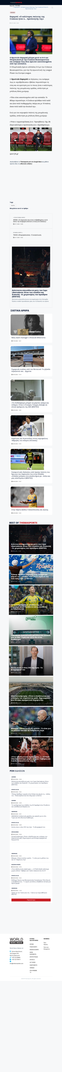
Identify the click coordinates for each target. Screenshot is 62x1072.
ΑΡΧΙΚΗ (32, 1030)
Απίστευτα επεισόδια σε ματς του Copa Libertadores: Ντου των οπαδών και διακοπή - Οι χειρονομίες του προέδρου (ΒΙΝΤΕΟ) (29, 335)
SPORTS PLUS (15, 852)
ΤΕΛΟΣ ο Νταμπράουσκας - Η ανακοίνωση (27, 277)
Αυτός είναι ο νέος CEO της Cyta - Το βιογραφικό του (27, 711)
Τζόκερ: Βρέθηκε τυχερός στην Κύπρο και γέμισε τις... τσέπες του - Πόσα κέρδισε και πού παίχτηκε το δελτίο (30, 618)
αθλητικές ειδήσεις (26, 206)
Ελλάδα (17, 15)
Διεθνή (13, 247)
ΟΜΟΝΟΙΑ (14, 874)
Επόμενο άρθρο (18, 274)
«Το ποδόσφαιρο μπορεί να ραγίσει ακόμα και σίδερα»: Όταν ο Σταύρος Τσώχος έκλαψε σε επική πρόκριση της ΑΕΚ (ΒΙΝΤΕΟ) (30, 447)
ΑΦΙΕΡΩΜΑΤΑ (33, 1051)
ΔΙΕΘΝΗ (13, 840)
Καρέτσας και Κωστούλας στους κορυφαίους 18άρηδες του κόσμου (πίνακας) (29, 481)
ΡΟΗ (17, 833)
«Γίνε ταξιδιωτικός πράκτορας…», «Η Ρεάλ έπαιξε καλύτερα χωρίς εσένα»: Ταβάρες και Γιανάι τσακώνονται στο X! (31, 801)
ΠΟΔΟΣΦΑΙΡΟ (33, 1033)
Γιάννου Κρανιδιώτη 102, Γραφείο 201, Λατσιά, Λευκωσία (16, 1039)
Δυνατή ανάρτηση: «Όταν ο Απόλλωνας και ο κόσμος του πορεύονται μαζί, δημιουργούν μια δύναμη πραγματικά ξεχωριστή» (30, 740)
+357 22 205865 (16, 1043)
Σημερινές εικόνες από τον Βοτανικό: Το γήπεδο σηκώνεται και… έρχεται (30, 412)
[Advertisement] (31, 228)
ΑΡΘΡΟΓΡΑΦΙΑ (34, 1043)
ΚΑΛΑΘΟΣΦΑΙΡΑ (15, 927)
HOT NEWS (32, 1048)
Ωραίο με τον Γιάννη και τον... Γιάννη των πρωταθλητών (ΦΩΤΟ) (29, 956)
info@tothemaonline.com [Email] (16, 1050)
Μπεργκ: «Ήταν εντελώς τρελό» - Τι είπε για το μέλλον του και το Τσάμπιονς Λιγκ (31, 771)
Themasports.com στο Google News (31, 204)
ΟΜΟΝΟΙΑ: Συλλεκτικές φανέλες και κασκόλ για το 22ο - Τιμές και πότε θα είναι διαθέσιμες (31, 679)
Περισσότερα (31, 963)
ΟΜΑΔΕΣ (32, 1054)
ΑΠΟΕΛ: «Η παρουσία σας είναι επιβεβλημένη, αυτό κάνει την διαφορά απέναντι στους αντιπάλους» (30, 262)
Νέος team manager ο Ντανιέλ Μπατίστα (28, 379)
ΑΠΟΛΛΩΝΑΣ (15, 895)
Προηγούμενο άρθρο (19, 259)
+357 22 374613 (16, 1045)
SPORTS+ (32, 1046)
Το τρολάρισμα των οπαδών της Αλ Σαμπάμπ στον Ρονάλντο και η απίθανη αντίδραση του (28, 649)
